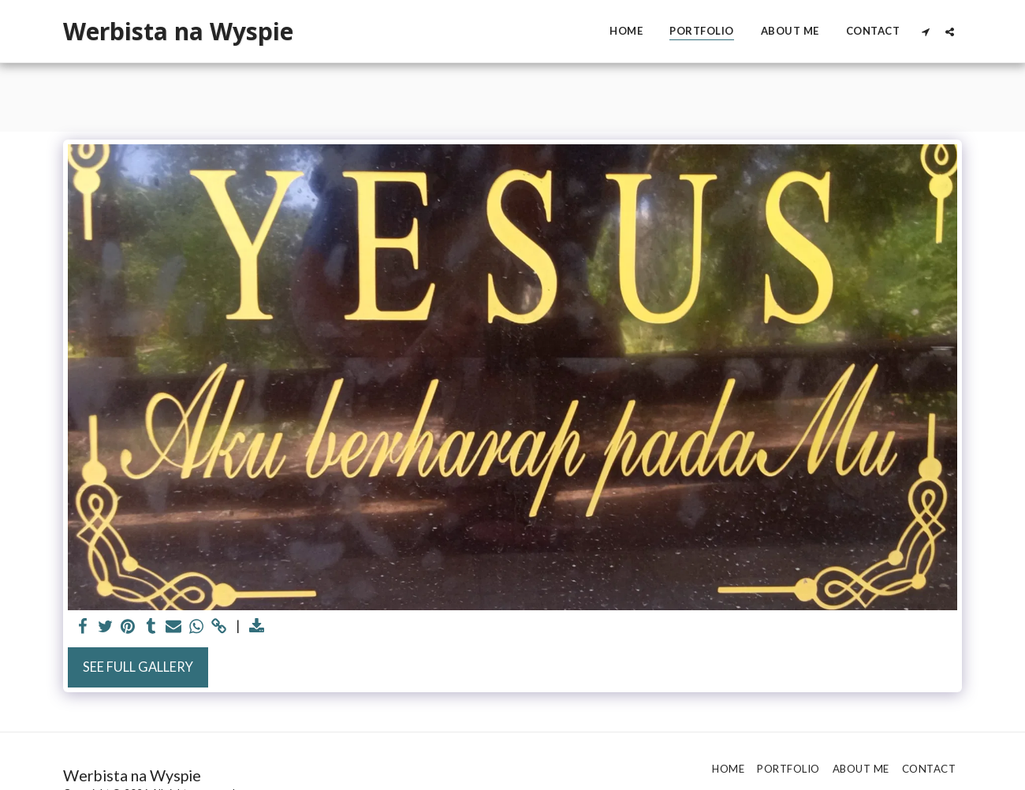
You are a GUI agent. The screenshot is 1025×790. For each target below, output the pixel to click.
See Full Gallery (138, 667)
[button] (925, 31)
